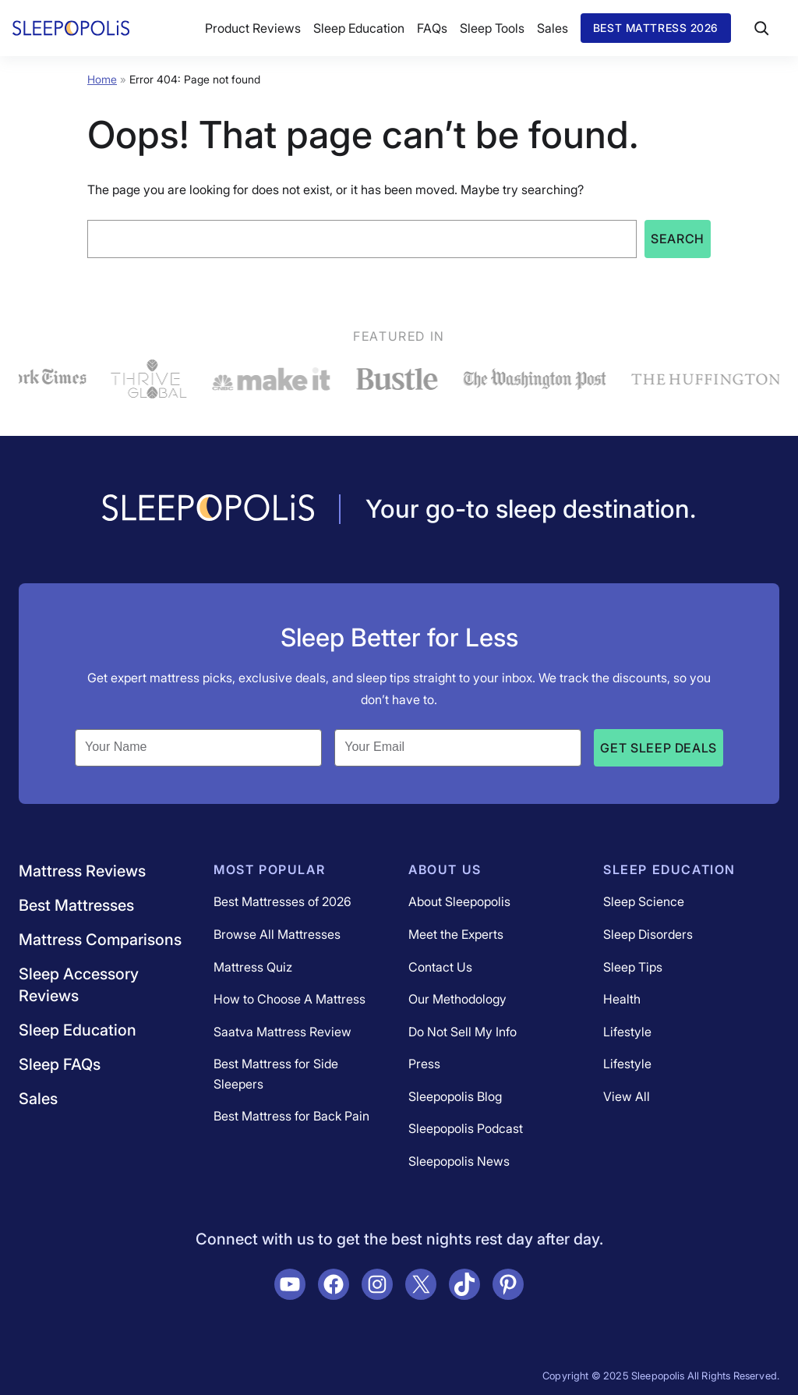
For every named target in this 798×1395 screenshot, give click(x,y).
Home (102, 79)
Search (677, 238)
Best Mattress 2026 (656, 27)
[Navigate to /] (208, 509)
